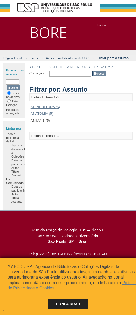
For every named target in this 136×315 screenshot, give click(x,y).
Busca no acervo (13, 94)
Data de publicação (18, 162)
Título (15, 171)
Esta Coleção (12, 103)
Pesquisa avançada (13, 111)
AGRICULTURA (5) (45, 107)
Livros (34, 58)
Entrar (101, 25)
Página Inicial (12, 58)
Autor (15, 167)
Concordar (68, 304)
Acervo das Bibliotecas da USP (67, 58)
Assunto (16, 175)
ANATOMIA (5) (42, 114)
